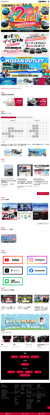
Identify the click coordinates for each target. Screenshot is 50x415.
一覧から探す (17, 387)
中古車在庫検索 (3, 395)
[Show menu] (48, 1)
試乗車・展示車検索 (4, 386)
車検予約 (19, 371)
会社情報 (38, 386)
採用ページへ (39, 402)
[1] (19, 86)
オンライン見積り (23, 356)
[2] (20, 86)
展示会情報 (22, 389)
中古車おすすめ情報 (4, 391)
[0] (18, 86)
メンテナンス (17, 403)
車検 (15, 398)
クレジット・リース (30, 389)
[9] (29, 86)
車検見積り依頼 (29, 405)
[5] (24, 86)
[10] (30, 86)
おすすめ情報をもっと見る (41, 223)
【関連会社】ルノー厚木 (41, 395)
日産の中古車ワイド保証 (5, 398)
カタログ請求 (34, 356)
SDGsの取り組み (40, 387)
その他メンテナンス (24, 375)
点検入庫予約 (29, 406)
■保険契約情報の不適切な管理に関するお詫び (11, 88)
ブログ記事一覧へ (42, 193)
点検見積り (28, 371)
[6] (25, 86)
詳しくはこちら (4, 186)
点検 (15, 400)
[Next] (49, 67)
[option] (8, 302)
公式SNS (22, 388)
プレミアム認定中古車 (5, 397)
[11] (31, 86)
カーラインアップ (4, 387)
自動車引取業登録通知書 (41, 394)
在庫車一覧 (24, 364)
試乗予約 (13, 356)
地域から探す (17, 386)
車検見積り (10, 371)
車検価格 (16, 399)
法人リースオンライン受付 (31, 388)
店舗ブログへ (23, 393)
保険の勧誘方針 (29, 392)
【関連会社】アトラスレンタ (41, 396)
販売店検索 (3, 396)
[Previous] (0, 67)
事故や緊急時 (17, 404)
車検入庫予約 (29, 404)
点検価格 (16, 401)
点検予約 (36, 371)
